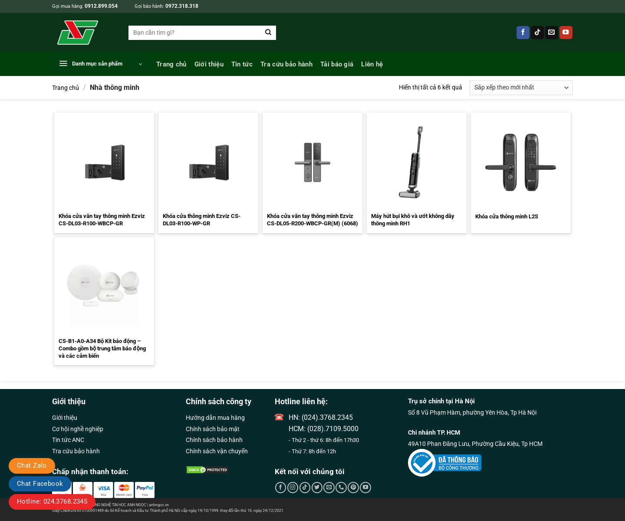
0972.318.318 (181, 6)
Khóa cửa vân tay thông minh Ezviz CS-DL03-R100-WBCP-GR (102, 220)
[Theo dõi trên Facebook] (523, 33)
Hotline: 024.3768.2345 (52, 501)
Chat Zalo (32, 465)
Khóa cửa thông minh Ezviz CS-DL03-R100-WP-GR (201, 220)
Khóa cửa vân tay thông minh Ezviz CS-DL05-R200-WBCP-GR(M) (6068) (312, 220)
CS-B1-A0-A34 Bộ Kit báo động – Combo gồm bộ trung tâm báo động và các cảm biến (102, 348)
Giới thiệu (209, 64)
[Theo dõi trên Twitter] (317, 487)
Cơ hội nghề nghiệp (77, 428)
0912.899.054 (101, 6)
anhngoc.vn (159, 505)
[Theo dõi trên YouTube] (565, 33)
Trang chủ (171, 64)
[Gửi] (268, 33)
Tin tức (242, 64)
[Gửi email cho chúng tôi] (551, 33)
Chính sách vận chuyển (217, 451)
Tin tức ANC (68, 439)
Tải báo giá (336, 64)
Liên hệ (372, 64)
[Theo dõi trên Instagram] (293, 487)
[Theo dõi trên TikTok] (537, 33)
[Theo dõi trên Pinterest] (353, 487)
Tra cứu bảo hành (286, 64)
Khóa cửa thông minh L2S (506, 216)
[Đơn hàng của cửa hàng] (521, 87)
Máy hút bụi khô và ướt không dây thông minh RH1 (412, 220)
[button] (100, 64)
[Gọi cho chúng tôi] (341, 487)
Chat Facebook (40, 484)
